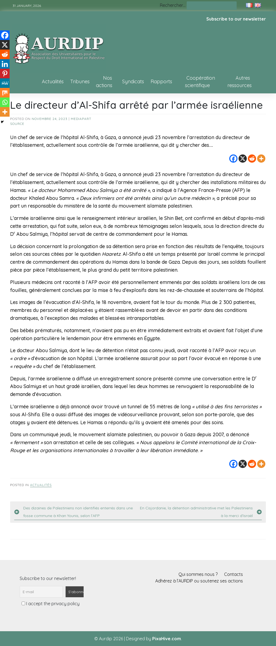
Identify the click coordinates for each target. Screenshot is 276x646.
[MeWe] (5, 83)
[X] (243, 158)
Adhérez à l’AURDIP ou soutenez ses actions (199, 581)
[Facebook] (233, 158)
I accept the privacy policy (51, 603)
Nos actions (104, 81)
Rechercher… (173, 5)
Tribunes (80, 81)
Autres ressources (239, 81)
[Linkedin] (5, 64)
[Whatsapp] (5, 102)
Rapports (161, 81)
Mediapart (81, 119)
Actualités (53, 81)
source (17, 124)
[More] (261, 158)
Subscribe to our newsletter (236, 19)
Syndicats (133, 81)
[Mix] (5, 92)
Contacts (233, 574)
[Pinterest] (5, 73)
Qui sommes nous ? (198, 574)
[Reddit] (252, 158)
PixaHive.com (166, 638)
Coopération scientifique (200, 81)
